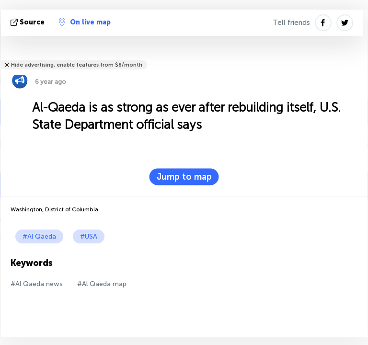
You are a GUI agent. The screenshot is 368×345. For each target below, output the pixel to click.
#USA (88, 236)
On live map (85, 22)
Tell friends (291, 22)
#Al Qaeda (39, 236)
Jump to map (184, 177)
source (28, 22)
